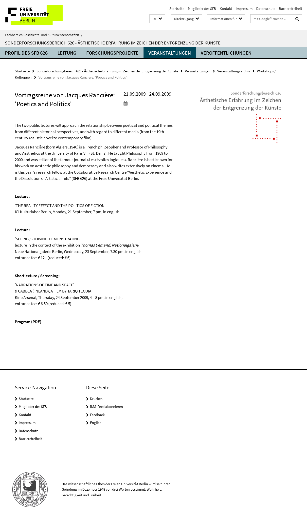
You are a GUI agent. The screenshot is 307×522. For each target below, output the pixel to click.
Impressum (244, 8)
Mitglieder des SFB (202, 8)
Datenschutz (265, 8)
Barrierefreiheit (290, 8)
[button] (157, 18)
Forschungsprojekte (112, 53)
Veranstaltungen (169, 53)
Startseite (176, 8)
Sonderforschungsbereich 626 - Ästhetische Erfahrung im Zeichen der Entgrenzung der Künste (112, 43)
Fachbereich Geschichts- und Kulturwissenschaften (43, 35)
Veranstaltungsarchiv (233, 71)
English (95, 422)
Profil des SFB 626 (26, 53)
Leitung (66, 53)
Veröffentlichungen (226, 53)
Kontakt (226, 8)
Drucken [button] (96, 398)
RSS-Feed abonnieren (106, 406)
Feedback (97, 414)
